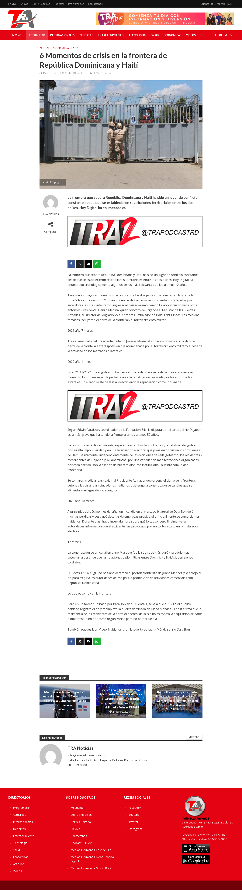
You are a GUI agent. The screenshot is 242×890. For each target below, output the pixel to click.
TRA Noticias (79, 73)
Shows (24, 3)
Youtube (134, 814)
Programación (76, 3)
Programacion (22, 807)
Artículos (18, 864)
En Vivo (12, 3)
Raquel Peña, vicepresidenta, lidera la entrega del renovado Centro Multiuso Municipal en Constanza (177, 698)
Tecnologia (137, 35)
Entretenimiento (111, 35)
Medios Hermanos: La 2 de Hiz (91, 850)
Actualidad (37, 35)
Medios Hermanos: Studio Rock (91, 868)
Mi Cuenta (77, 807)
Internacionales (62, 35)
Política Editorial (81, 822)
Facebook (135, 807)
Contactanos (95, 3)
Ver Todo (194, 737)
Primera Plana (67, 48)
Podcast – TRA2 (81, 843)
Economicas (172, 35)
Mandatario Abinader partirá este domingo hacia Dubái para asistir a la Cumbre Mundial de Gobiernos (64, 698)
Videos (191, 35)
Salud (154, 35)
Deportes (86, 35)
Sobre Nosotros (41, 3)
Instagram (135, 829)
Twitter (133, 822)
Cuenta (205, 3)
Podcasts (59, 3)
